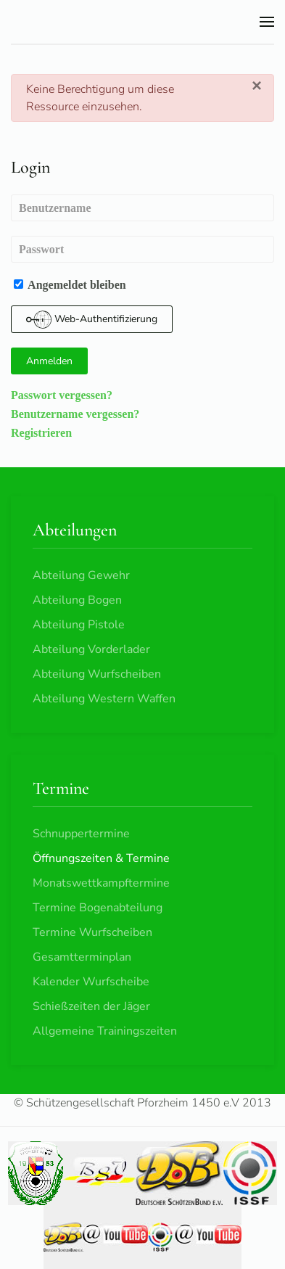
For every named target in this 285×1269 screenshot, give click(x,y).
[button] (267, 22)
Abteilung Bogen (77, 600)
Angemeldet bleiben (70, 284)
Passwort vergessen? (61, 395)
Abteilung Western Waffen (104, 699)
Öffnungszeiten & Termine (101, 858)
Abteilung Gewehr (81, 575)
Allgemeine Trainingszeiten (105, 1031)
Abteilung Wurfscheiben (97, 674)
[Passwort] (142, 249)
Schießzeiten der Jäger (91, 1006)
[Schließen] (256, 85)
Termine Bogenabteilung (97, 908)
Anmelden (49, 361)
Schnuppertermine (81, 834)
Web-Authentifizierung (91, 319)
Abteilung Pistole (79, 625)
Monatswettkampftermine (101, 883)
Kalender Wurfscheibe (91, 982)
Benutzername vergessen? (75, 413)
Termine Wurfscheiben (92, 932)
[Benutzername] (142, 207)
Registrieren (41, 432)
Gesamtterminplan (82, 957)
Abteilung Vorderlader (91, 649)
